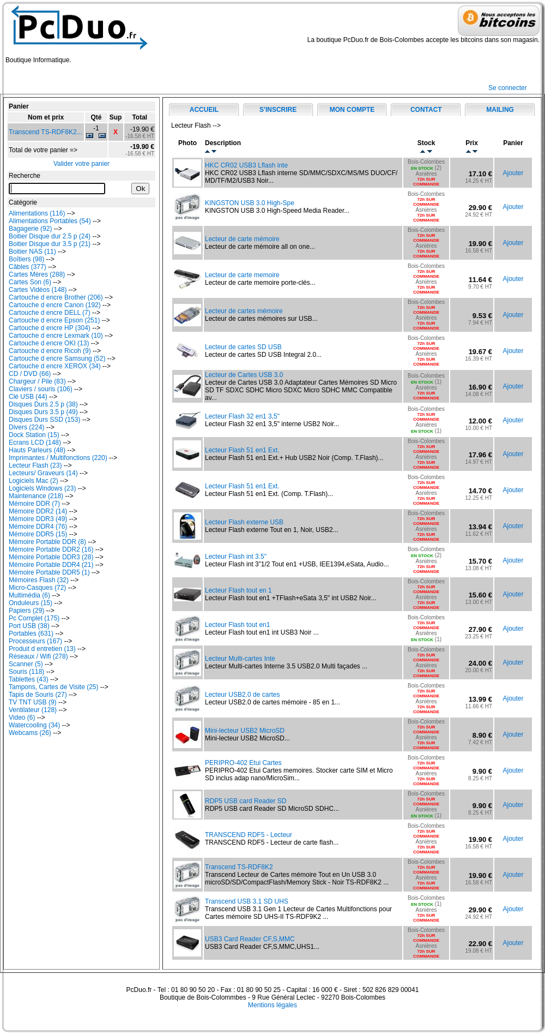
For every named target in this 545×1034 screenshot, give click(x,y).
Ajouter (512, 173)
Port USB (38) (29, 626)
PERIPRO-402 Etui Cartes (243, 763)
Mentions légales (272, 1005)
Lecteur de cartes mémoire (244, 311)
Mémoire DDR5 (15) (38, 534)
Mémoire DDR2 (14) (38, 511)
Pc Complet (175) (34, 618)
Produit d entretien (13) (42, 649)
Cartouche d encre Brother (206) (56, 297)
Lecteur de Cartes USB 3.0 (244, 375)
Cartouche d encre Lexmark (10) (56, 335)
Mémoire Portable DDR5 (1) (49, 572)
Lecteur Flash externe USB (244, 522)
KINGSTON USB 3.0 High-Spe (249, 203)
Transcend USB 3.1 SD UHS (246, 901)
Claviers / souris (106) (40, 389)
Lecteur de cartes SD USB (243, 347)
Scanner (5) (26, 664)
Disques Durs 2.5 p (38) (43, 404)
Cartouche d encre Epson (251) (54, 320)
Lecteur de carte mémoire (242, 239)
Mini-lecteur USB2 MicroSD (244, 730)
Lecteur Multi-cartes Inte (240, 658)
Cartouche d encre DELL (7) (49, 312)
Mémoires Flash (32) (39, 580)
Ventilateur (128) (33, 710)
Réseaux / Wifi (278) (38, 656)
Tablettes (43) (29, 679)
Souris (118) (26, 672)
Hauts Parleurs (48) (37, 450)
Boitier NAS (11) (32, 251)
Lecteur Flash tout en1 (237, 625)
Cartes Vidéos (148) (38, 290)
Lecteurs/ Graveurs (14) (43, 473)
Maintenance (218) (36, 496)
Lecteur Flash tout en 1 (238, 590)
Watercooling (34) (34, 725)
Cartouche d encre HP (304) (49, 328)
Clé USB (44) (28, 397)
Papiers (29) (26, 610)
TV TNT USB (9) (33, 702)
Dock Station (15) (34, 435)
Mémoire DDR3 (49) (38, 519)
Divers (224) (26, 427)
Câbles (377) (27, 267)
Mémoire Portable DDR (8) (47, 542)
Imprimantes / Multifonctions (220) (58, 458)
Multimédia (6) (29, 595)
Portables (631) (31, 633)
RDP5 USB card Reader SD (245, 801)
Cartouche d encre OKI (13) (49, 343)
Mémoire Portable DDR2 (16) (51, 549)
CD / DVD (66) (30, 374)
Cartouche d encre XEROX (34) (55, 366)
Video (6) (22, 717)
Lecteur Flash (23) (35, 465)
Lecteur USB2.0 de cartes (242, 694)
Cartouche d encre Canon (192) (55, 305)
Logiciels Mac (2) (33, 481)
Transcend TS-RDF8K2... (45, 132)
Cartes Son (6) (30, 282)
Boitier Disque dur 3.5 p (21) (49, 244)
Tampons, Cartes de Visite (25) (54, 687)
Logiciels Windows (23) (42, 488)
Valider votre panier (81, 164)
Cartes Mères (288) (37, 274)
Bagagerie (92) (30, 228)
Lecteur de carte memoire (242, 275)
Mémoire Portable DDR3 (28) (51, 557)
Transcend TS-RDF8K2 (239, 867)
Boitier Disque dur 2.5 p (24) (49, 236)
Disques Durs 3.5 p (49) (43, 412)
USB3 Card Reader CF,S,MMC (250, 939)
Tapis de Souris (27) (38, 694)
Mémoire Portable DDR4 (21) (51, 565)
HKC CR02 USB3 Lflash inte (246, 165)
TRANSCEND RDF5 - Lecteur (248, 835)
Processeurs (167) (35, 641)
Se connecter (507, 88)
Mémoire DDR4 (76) (38, 526)
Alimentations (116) (37, 213)
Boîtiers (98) (26, 259)
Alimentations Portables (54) (50, 221)
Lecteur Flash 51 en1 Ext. (242, 450)
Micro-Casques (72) (37, 587)
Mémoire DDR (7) (34, 503)
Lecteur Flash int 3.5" (236, 556)
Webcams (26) (30, 733)
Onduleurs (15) (30, 603)
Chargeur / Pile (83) (37, 381)
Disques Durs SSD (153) (44, 419)
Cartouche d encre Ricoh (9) (50, 351)
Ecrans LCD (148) (35, 442)
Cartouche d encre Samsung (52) (57, 358)
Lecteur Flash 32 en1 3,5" (242, 416)
